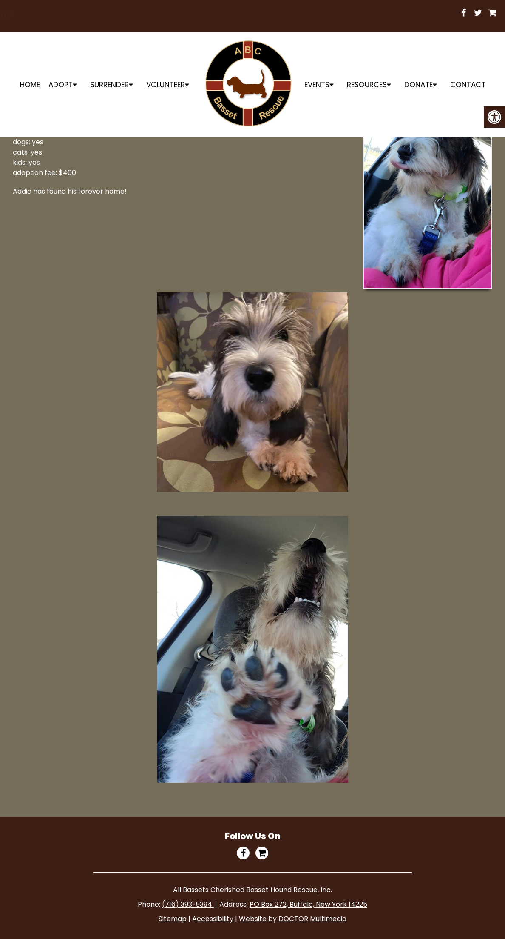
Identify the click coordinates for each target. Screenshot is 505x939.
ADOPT (60, 85)
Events (316, 85)
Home (30, 85)
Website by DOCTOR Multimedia (292, 919)
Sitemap (173, 919)
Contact (467, 85)
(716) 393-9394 (188, 904)
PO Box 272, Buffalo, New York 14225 (308, 904)
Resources (367, 85)
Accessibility (212, 919)
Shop (316, 13)
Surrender (109, 85)
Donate (418, 85)
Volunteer (165, 85)
